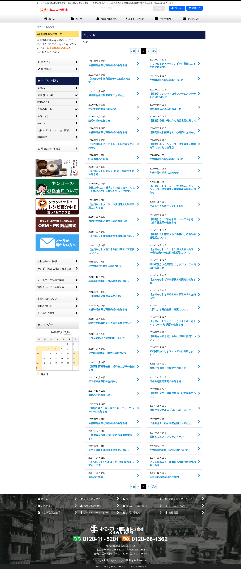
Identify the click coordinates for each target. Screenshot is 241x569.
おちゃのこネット (114, 566)
